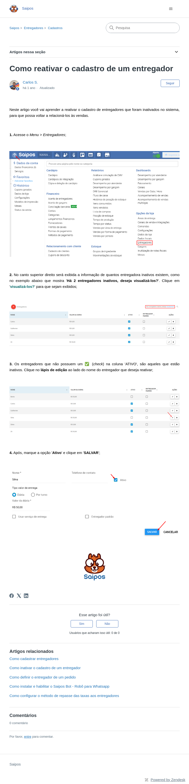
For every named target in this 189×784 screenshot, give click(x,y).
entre (28, 736)
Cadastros (55, 28)
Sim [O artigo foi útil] (81, 624)
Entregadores (33, 28)
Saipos (14, 28)
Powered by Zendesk (168, 780)
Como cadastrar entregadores (33, 659)
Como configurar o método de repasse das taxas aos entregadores (64, 696)
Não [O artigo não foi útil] (107, 624)
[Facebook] (11, 595)
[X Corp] (19, 595)
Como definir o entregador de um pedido (42, 677)
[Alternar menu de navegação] (171, 9)
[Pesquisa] (142, 28)
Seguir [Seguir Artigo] (170, 83)
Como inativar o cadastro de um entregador (44, 668)
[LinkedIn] (26, 595)
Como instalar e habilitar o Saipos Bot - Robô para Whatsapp (59, 686)
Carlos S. (30, 82)
